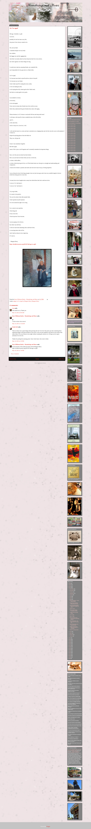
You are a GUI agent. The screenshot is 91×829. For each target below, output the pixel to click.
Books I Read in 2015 (71, 142)
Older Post (61, 359)
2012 (70, 652)
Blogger (48, 826)
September (72, 593)
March (71, 633)
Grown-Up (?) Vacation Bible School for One (74, 603)
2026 (70, 583)
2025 (70, 584)
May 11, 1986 (72, 616)
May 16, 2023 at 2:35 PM (18, 341)
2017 (70, 645)
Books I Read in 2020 (71, 133)
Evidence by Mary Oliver (74, 629)
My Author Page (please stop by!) (74, 119)
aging (14, 301)
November (72, 590)
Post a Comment (15, 353)
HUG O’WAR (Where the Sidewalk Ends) (74, 625)
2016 (70, 646)
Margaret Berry (35, 301)
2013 (70, 651)
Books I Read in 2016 (71, 140)
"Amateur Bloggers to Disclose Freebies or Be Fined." (74, 752)
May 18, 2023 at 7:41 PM (18, 350)
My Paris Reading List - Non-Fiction (74, 123)
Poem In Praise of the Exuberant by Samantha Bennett (74, 618)
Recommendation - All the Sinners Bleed (74, 601)
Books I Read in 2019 (71, 135)
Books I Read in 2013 (71, 145)
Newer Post (13, 359)
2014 (70, 649)
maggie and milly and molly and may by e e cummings (74, 627)
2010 (70, 655)
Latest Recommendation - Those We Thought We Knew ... (74, 606)
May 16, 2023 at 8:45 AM (18, 312)
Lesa (13, 308)
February (71, 634)
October (71, 591)
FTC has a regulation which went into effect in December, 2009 (74, 750)
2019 (70, 642)
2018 (70, 643)
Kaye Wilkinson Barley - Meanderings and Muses (24, 316)
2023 (70, 587)
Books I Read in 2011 (71, 148)
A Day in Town (72, 608)
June (71, 597)
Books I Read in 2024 (71, 126)
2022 (70, 637)
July (71, 596)
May (71, 599)
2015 (70, 648)
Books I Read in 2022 (71, 130)
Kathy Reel (15, 327)
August (71, 594)
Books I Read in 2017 (71, 138)
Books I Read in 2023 (71, 128)
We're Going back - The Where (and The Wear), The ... (74, 621)
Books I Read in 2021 (71, 131)
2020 (70, 640)
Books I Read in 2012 (71, 147)
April (71, 631)
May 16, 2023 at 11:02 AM (18, 323)
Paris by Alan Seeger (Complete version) (73, 610)
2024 (70, 586)
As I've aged (72, 614)
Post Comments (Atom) (40, 363)
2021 (70, 639)
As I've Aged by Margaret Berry (23, 301)
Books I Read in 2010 (71, 150)
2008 (70, 658)
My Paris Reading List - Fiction (73, 121)
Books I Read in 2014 (71, 143)
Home (37, 359)
